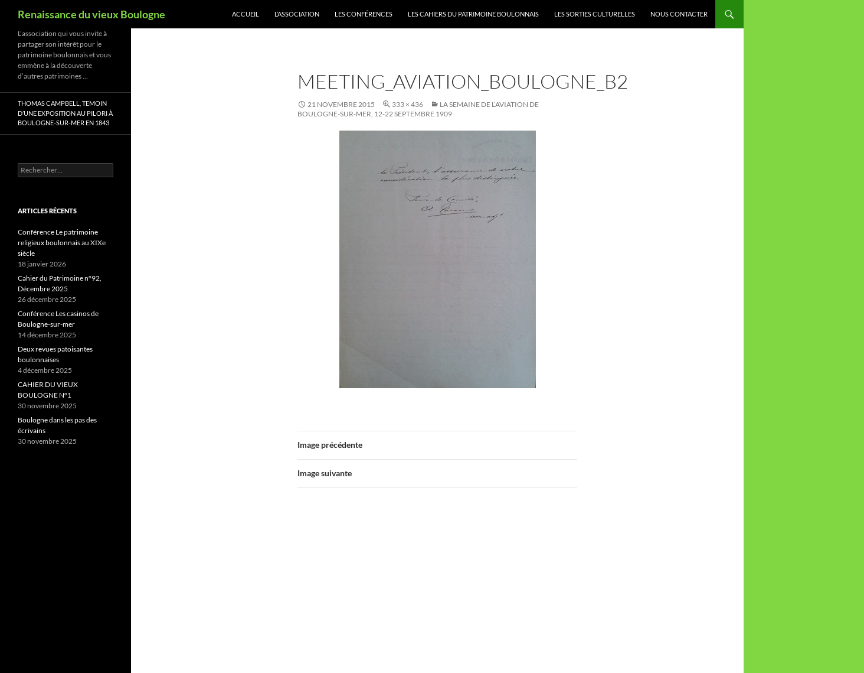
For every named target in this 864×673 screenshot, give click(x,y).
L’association (296, 14)
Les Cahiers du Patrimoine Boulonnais (473, 14)
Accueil (245, 14)
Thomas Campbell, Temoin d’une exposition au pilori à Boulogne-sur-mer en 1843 (65, 112)
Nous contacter (679, 14)
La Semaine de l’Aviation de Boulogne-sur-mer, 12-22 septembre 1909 (418, 109)
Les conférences (363, 14)
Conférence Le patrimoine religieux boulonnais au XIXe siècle (62, 242)
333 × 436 (407, 104)
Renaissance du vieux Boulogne (91, 14)
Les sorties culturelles (594, 14)
